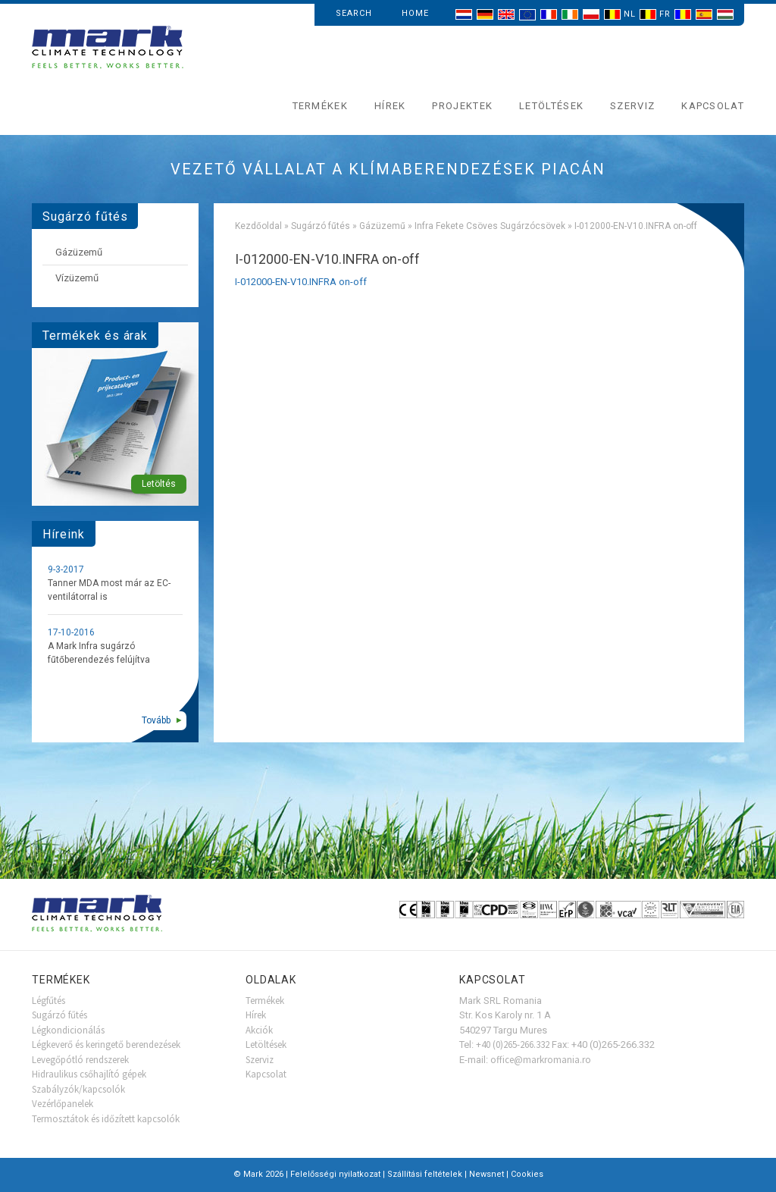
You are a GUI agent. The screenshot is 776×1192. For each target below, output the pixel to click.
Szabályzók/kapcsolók (78, 1089)
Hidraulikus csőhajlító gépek (89, 1074)
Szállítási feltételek (424, 1174)
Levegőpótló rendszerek (80, 1059)
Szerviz (632, 105)
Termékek (320, 105)
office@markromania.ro (540, 1059)
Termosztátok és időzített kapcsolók (106, 1118)
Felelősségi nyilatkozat (335, 1174)
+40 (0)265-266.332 (512, 1044)
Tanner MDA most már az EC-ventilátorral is (109, 590)
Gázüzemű (382, 226)
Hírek (390, 105)
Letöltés (159, 483)
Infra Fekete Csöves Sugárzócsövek (490, 226)
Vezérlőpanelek (62, 1103)
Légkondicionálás (68, 1030)
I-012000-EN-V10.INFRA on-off (301, 281)
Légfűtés (48, 1000)
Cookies (527, 1174)
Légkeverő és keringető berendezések (106, 1044)
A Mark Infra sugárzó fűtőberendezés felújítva (99, 653)
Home (415, 13)
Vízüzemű (77, 278)
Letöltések (551, 105)
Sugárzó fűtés (320, 226)
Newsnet (486, 1174)
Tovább (156, 720)
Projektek (462, 105)
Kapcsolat (712, 105)
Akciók (259, 1030)
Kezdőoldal (258, 226)
